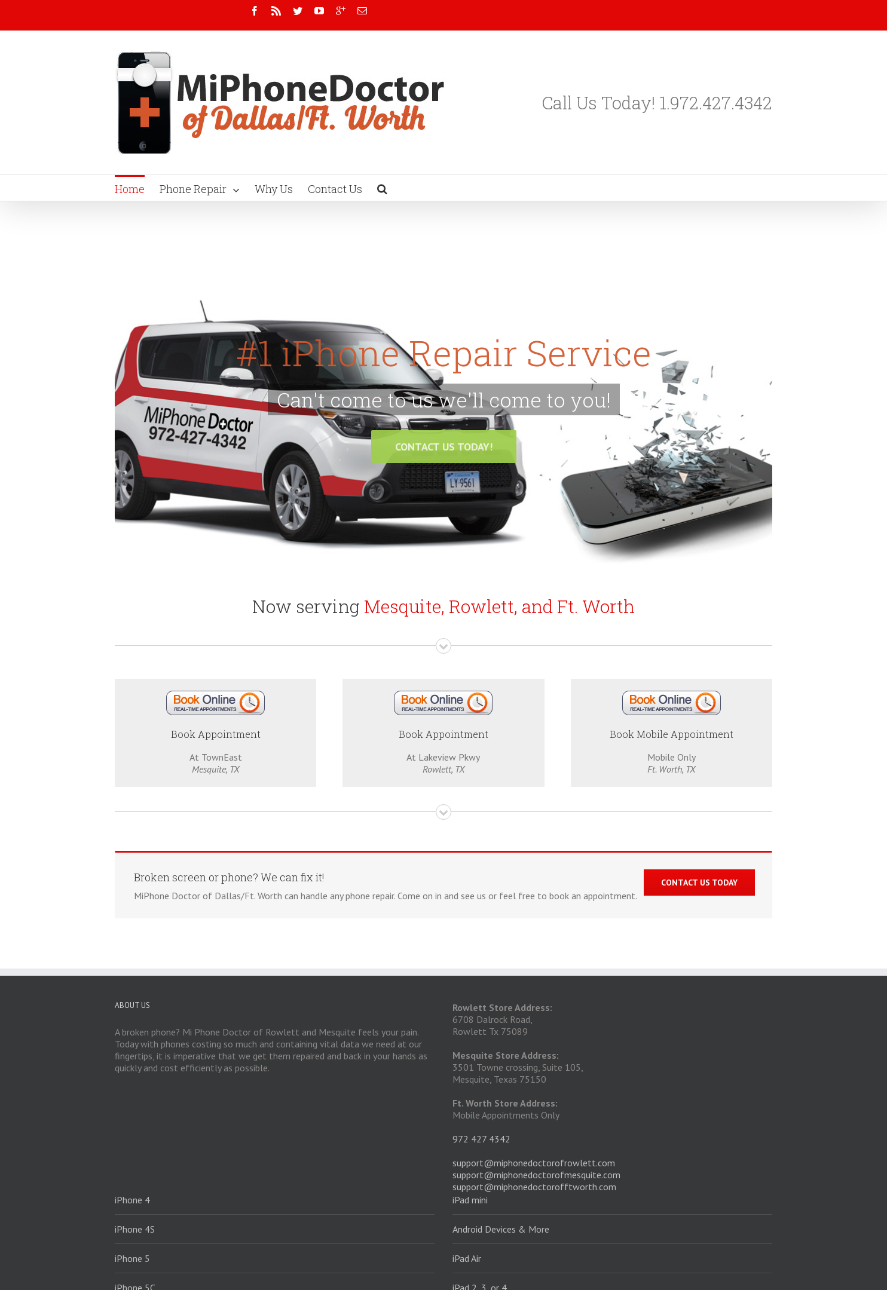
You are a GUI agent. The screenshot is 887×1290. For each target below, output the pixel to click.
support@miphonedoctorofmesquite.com (536, 1175)
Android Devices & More (500, 1229)
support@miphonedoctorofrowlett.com (533, 1163)
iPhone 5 (132, 1258)
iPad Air (466, 1258)
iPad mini (470, 1200)
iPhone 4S (135, 1229)
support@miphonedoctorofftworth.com (534, 1187)
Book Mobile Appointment (671, 734)
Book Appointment (216, 734)
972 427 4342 (481, 1139)
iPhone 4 (132, 1200)
